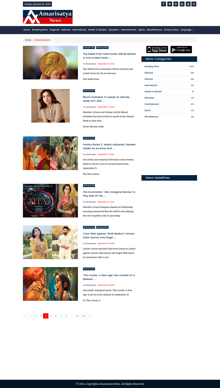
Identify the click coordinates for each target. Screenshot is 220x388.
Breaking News (40, 30)
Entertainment (128, 30)
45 (83, 316)
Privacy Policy (171, 30)
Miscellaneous (154, 30)
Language (187, 30)
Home (27, 30)
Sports (141, 30)
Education (113, 30)
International (79, 30)
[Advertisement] (141, 17)
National (65, 30)
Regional (54, 30)
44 (77, 316)
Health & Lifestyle (97, 30)
